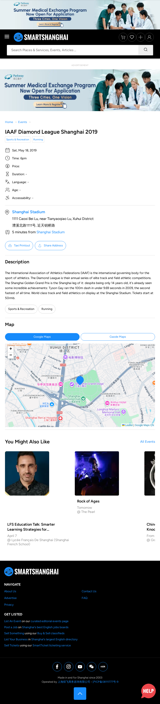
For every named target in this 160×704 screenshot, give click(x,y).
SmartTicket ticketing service (51, 645)
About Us (10, 591)
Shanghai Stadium (28, 211)
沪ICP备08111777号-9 (105, 681)
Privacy (9, 604)
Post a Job (11, 627)
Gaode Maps (118, 337)
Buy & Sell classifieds (51, 633)
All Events (147, 442)
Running (38, 139)
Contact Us (89, 591)
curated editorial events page (50, 621)
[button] (80, 380)
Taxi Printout (19, 245)
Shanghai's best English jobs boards (45, 627)
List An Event (12, 621)
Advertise (10, 598)
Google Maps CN (144, 425)
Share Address (50, 245)
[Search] (145, 50)
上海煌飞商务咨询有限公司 (74, 681)
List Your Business (16, 639)
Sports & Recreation (17, 139)
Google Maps (42, 337)
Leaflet (127, 425)
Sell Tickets (11, 645)
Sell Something (14, 633)
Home (9, 122)
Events (22, 122)
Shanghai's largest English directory (54, 639)
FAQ (85, 598)
